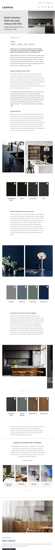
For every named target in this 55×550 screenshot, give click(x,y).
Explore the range (27, 460)
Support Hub (48, 2)
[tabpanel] (27, 22)
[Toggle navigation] (52, 7)
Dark (26, 44)
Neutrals (32, 44)
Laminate (20, 44)
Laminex (13, 44)
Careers (40, 2)
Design (12, 41)
